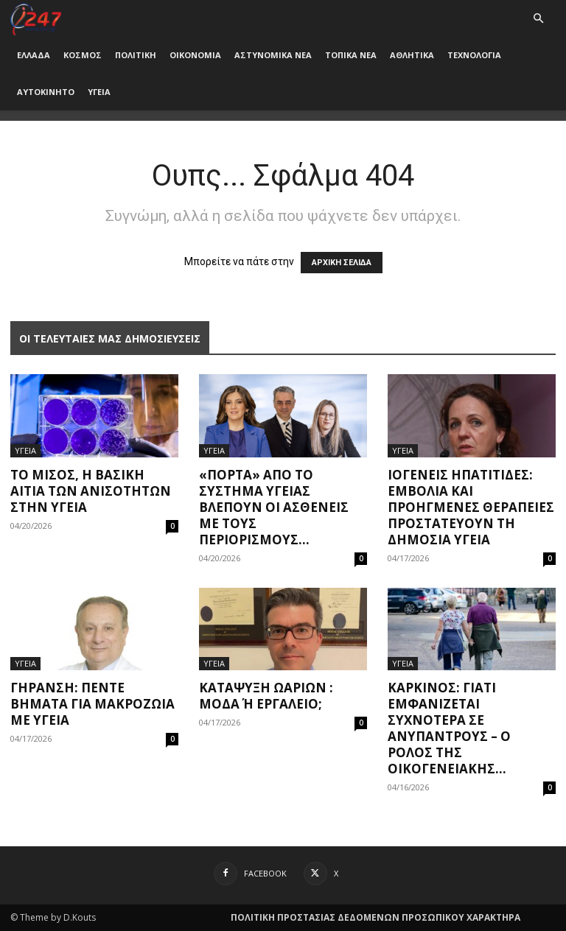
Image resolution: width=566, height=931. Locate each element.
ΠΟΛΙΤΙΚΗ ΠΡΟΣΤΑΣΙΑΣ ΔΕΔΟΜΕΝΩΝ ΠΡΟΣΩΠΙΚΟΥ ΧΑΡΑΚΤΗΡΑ (375, 917)
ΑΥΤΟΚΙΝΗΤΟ (45, 91)
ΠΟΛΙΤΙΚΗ (135, 54)
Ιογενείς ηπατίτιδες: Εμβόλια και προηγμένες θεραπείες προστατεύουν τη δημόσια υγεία (471, 507)
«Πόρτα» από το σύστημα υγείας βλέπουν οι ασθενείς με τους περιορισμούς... (274, 507)
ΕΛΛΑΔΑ (33, 54)
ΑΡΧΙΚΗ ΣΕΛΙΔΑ (341, 262)
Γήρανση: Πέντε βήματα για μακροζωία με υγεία (92, 703)
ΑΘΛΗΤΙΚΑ (412, 54)
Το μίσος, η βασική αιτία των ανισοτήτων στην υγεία (90, 491)
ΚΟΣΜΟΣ (82, 54)
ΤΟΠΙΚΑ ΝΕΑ (351, 54)
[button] (538, 19)
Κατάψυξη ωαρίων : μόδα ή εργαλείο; (266, 695)
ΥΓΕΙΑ (99, 91)
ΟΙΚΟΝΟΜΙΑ (195, 54)
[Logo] (35, 18)
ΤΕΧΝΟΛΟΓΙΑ (474, 54)
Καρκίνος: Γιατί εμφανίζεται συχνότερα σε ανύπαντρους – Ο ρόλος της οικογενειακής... (449, 728)
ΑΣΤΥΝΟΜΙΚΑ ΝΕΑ (273, 54)
